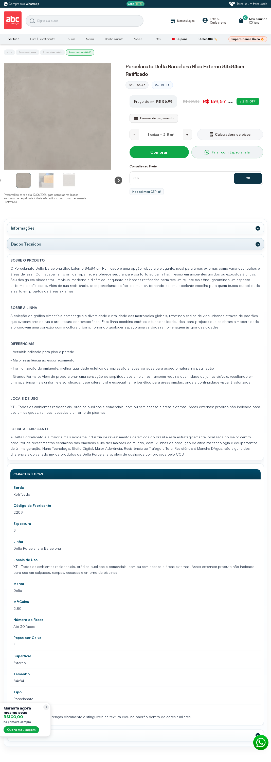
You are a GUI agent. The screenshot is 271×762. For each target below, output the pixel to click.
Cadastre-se (218, 22)
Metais (90, 39)
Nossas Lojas (182, 21)
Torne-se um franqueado (248, 4)
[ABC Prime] (135, 4)
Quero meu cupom (21, 730)
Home (9, 52)
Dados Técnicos (26, 244)
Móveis (138, 39)
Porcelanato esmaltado (52, 52)
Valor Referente (25, 735)
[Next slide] (118, 180)
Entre (213, 19)
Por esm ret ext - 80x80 (80, 52)
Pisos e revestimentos (27, 52)
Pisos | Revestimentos (42, 39)
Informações (22, 228)
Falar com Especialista (227, 152)
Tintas (156, 39)
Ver (162, 85)
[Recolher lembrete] (46, 707)
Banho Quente (114, 39)
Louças (70, 39)
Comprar (159, 152)
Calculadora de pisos (230, 134)
